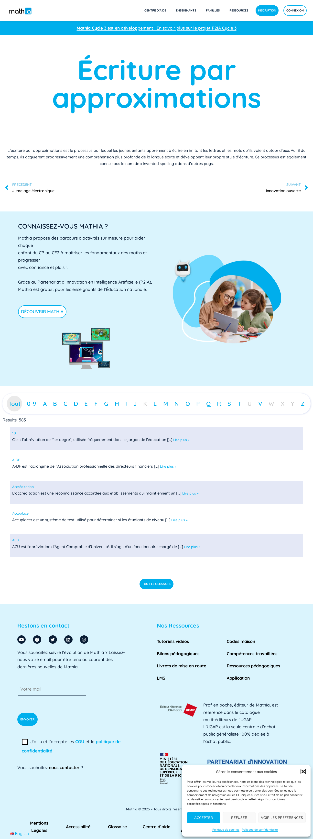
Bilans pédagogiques (178, 653)
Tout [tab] (14, 403)
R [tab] (219, 403)
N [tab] (176, 403)
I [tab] (126, 403)
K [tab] (145, 403)
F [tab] (96, 403)
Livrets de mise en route (181, 665)
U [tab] (250, 403)
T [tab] (239, 403)
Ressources (238, 10)
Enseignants (186, 10)
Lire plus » (181, 440)
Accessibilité (78, 826)
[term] (14, 433)
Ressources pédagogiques (253, 665)
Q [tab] (208, 403)
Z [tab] (303, 403)
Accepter (203, 817)
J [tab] (135, 403)
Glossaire (117, 826)
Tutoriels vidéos (173, 641)
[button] (303, 771)
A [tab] (45, 403)
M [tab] (165, 403)
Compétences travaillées (252, 653)
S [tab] (229, 403)
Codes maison (241, 641)
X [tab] (282, 403)
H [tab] (117, 403)
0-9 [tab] (31, 403)
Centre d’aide (155, 10)
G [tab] (106, 403)
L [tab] (155, 403)
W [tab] (271, 403)
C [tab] (65, 403)
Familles (213, 10)
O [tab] (187, 403)
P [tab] (198, 403)
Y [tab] (292, 403)
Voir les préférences (282, 817)
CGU (79, 741)
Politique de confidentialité (260, 829)
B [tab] (55, 403)
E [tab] (86, 403)
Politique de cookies (225, 829)
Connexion (295, 10)
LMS (161, 678)
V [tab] (260, 403)
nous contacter (64, 767)
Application (238, 678)
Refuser (239, 817)
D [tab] (76, 403)
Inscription (267, 10)
